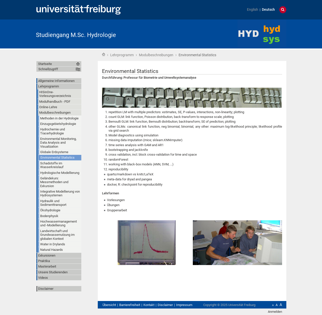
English (252, 9)
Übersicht (109, 305)
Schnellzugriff (48, 69)
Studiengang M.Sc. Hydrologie (76, 34)
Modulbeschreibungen (156, 55)
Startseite (103, 54)
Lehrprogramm (122, 55)
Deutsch (268, 9)
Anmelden (275, 312)
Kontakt (148, 305)
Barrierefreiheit (129, 305)
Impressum (184, 305)
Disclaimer (45, 289)
